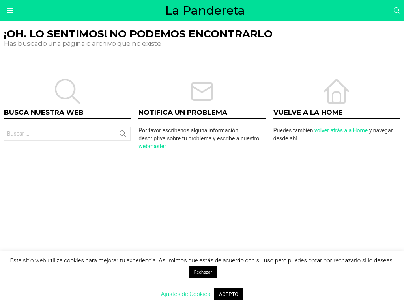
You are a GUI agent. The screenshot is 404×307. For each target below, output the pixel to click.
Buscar (123, 135)
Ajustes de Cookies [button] (185, 294)
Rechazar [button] (203, 272)
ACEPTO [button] (228, 294)
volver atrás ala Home (341, 130)
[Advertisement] (202, 217)
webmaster (152, 146)
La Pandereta (205, 10)
